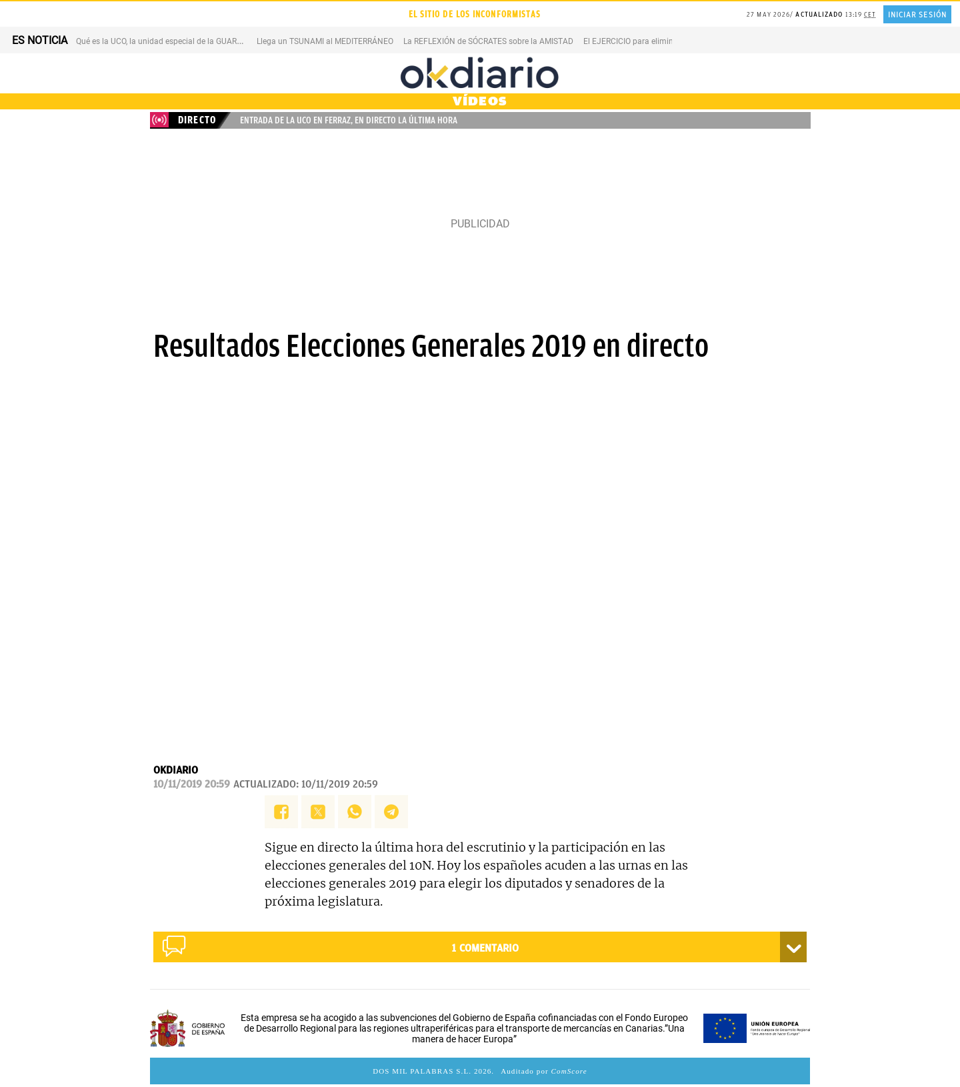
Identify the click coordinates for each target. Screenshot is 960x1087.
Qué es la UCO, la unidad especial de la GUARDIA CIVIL (173, 41)
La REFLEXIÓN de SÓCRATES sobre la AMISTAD (488, 41)
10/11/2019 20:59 (191, 784)
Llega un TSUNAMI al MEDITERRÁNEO (325, 41)
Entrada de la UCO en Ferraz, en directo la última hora (348, 120)
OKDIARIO (175, 770)
